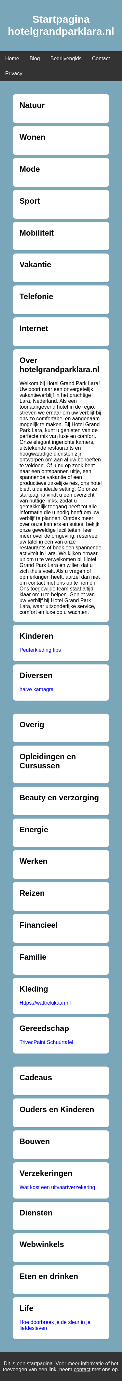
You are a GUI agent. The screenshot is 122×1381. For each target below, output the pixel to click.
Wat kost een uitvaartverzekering (57, 1187)
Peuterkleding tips (40, 650)
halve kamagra (37, 689)
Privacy (13, 73)
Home (12, 58)
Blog (35, 58)
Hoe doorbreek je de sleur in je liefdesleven (55, 1325)
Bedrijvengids (66, 58)
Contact (101, 58)
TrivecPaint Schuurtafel (46, 1042)
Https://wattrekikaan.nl (45, 1003)
